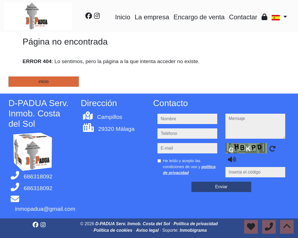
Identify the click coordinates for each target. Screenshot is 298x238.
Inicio (122, 17)
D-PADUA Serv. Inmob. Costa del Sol (133, 223)
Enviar (221, 186)
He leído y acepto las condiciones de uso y (189, 167)
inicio (43, 81)
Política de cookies (114, 230)
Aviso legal (148, 230)
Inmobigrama (193, 230)
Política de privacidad (195, 223)
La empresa (152, 17)
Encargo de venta (199, 17)
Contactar (243, 17)
